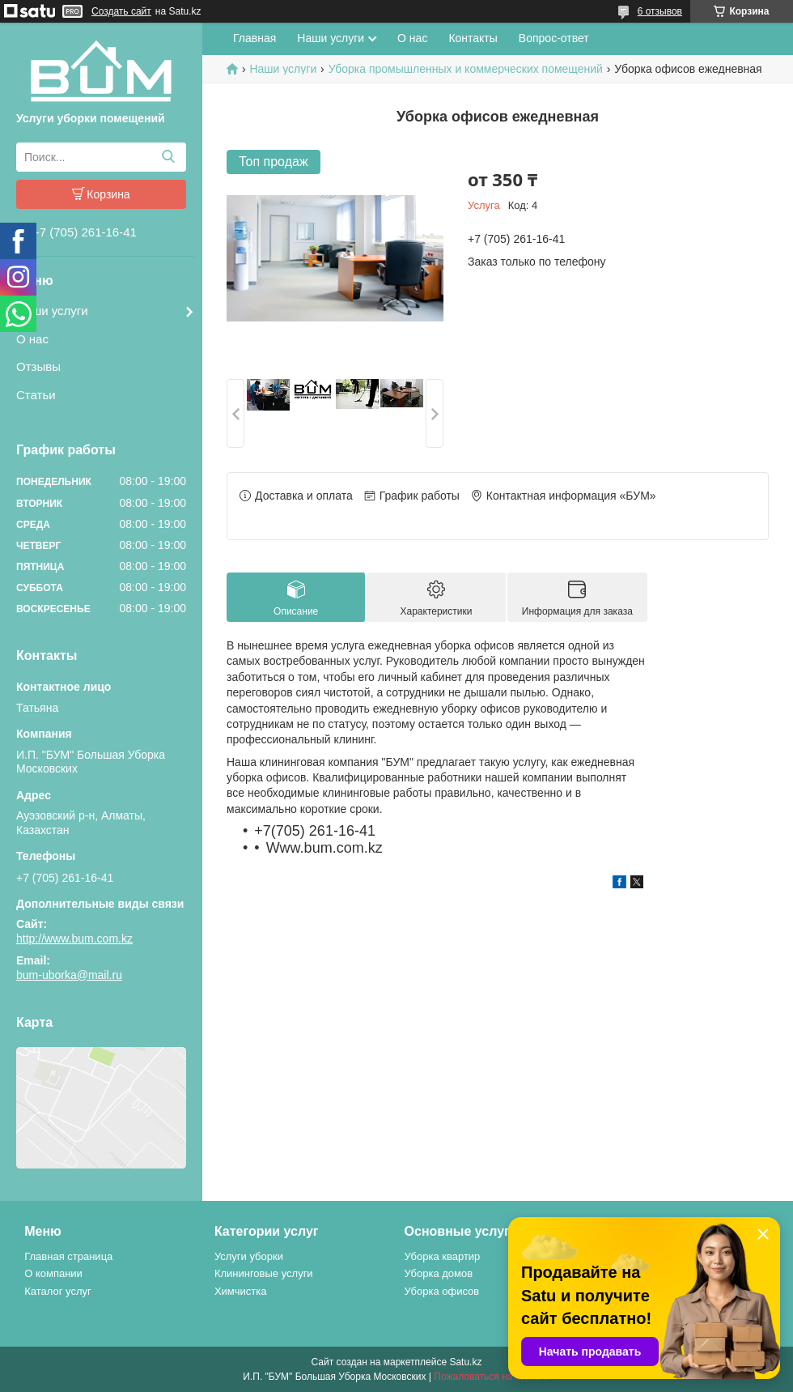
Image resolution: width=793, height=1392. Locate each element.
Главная (254, 38)
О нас (32, 339)
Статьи (36, 395)
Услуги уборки (248, 1256)
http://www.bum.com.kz (74, 938)
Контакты (472, 38)
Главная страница (68, 1256)
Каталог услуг (57, 1291)
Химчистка (240, 1291)
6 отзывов (660, 11)
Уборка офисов (442, 1291)
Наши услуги (52, 310)
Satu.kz (465, 1362)
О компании (53, 1273)
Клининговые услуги (263, 1273)
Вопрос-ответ (554, 38)
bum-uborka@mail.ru (69, 974)
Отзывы (38, 366)
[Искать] (168, 157)
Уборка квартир (443, 1256)
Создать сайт (121, 11)
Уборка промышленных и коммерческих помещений (466, 68)
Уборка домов (439, 1273)
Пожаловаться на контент (491, 1376)
